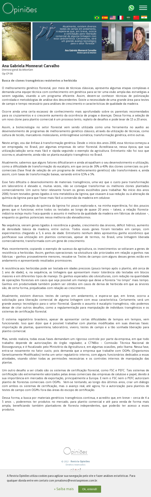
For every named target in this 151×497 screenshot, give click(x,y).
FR (120, 18)
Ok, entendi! (89, 489)
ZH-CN (136, 18)
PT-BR (97, 18)
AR (128, 18)
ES (105, 18)
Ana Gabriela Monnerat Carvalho (30, 66)
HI (144, 18)
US (113, 18)
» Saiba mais (64, 489)
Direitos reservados (75, 464)
